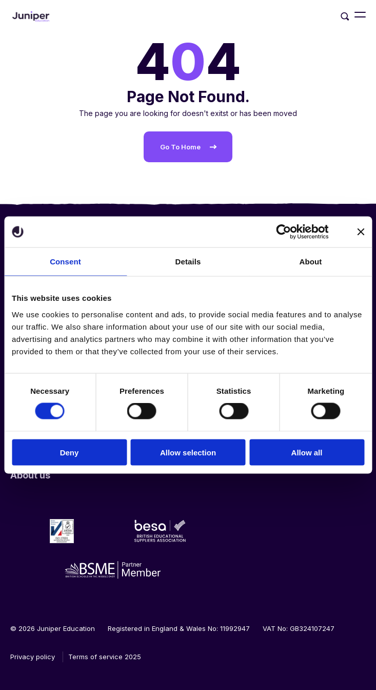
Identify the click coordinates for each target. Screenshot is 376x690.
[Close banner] (360, 232)
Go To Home (180, 147)
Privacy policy (32, 657)
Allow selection (188, 452)
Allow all (307, 452)
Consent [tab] (65, 261)
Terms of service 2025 (104, 657)
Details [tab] (188, 261)
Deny (69, 452)
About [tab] (311, 261)
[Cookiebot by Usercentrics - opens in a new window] (284, 232)
